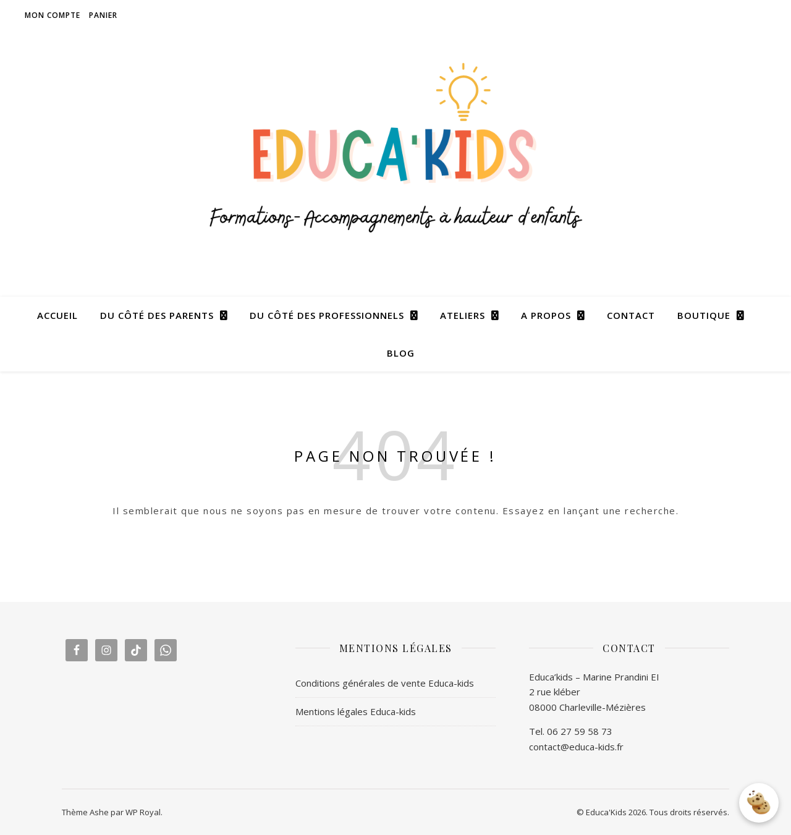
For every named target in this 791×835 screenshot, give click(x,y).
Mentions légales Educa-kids (355, 711)
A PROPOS (546, 315)
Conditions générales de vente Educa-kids (384, 683)
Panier (103, 15)
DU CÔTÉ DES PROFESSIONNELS (327, 315)
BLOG (401, 353)
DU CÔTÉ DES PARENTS (157, 315)
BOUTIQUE (703, 315)
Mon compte (52, 15)
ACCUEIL (57, 315)
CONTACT (631, 315)
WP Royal (143, 812)
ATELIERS (462, 315)
